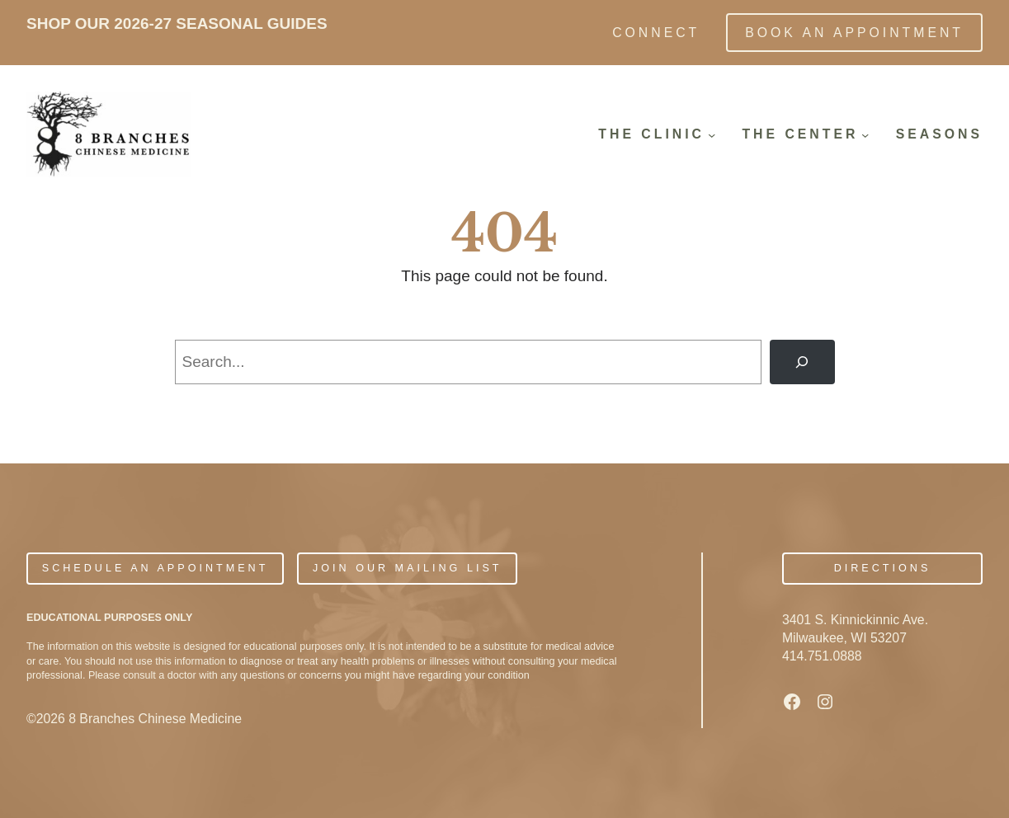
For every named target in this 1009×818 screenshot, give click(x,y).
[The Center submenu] (865, 134)
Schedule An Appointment (155, 568)
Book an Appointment (854, 33)
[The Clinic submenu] (711, 134)
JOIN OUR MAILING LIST (407, 568)
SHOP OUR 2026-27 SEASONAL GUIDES (177, 23)
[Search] (802, 361)
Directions (882, 568)
